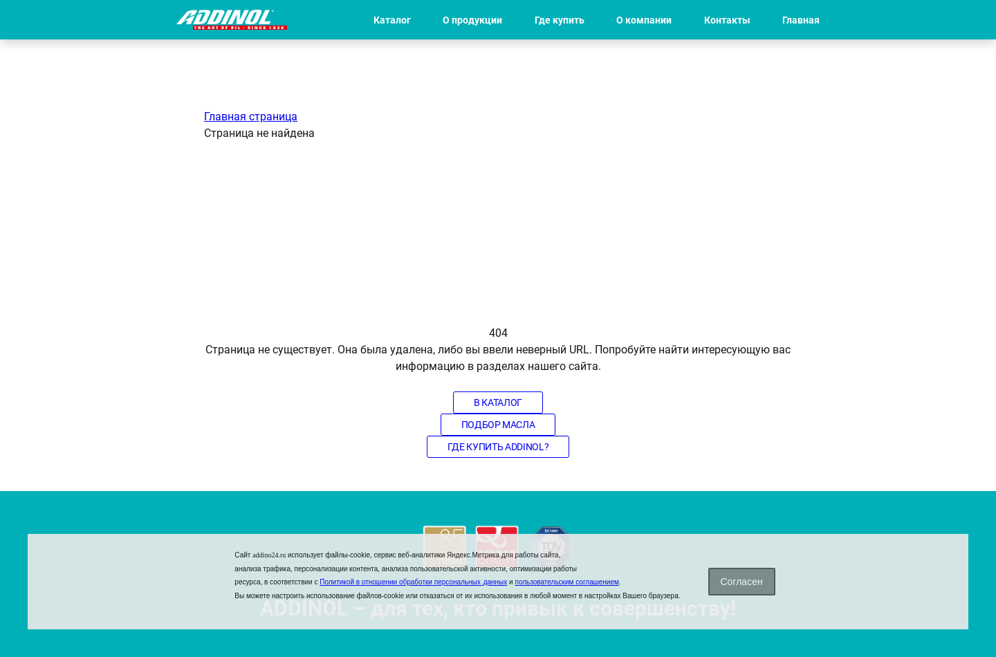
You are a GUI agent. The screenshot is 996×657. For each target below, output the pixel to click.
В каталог (498, 402)
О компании (644, 20)
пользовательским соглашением (566, 582)
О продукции (472, 20)
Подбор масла (498, 424)
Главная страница (250, 116)
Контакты (727, 20)
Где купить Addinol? (498, 446)
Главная (801, 20)
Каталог (392, 20)
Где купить (559, 20)
